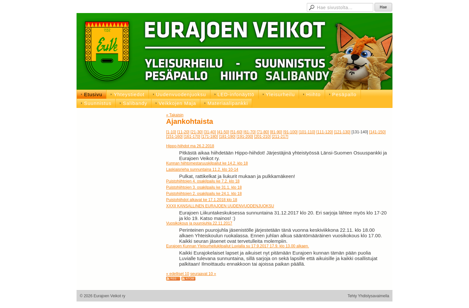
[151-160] (174, 136)
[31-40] (210, 132)
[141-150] (377, 132)
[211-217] (280, 136)
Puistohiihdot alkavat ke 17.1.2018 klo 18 (201, 200)
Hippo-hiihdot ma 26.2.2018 (190, 146)
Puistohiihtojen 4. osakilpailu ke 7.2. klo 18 (202, 181)
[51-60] (236, 132)
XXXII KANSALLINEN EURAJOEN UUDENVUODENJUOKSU (220, 206)
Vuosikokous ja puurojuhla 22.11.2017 (199, 223)
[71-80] (263, 132)
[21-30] (197, 132)
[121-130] (342, 132)
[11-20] (183, 132)
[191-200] (244, 136)
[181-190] (227, 136)
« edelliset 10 (177, 273)
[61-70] (250, 132)
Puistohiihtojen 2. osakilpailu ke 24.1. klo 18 (204, 193)
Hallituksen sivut (256, 6)
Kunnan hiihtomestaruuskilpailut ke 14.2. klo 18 (207, 163)
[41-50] (223, 132)
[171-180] (209, 136)
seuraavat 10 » (203, 273)
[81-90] (276, 132)
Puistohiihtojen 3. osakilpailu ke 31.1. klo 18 (204, 187)
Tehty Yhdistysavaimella (368, 296)
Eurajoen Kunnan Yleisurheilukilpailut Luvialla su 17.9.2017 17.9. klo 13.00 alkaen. (237, 246)
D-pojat (284, 6)
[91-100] (290, 132)
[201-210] (262, 136)
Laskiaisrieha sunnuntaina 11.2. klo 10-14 (202, 169)
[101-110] (307, 132)
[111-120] (324, 132)
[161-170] (192, 136)
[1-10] (171, 132)
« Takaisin (174, 115)
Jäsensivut (225, 6)
